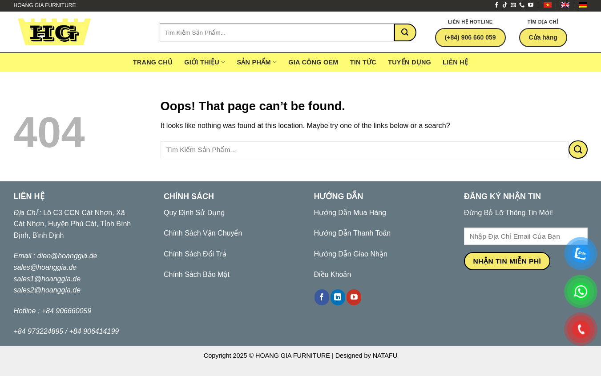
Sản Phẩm (257, 62)
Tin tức (363, 62)
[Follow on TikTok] (505, 5)
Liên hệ (455, 62)
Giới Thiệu (204, 62)
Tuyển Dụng (409, 62)
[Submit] (405, 32)
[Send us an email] (513, 5)
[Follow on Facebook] (496, 5)
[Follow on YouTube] (530, 5)
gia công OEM (313, 62)
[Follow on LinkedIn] (338, 297)
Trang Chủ (153, 62)
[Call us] (521, 5)
